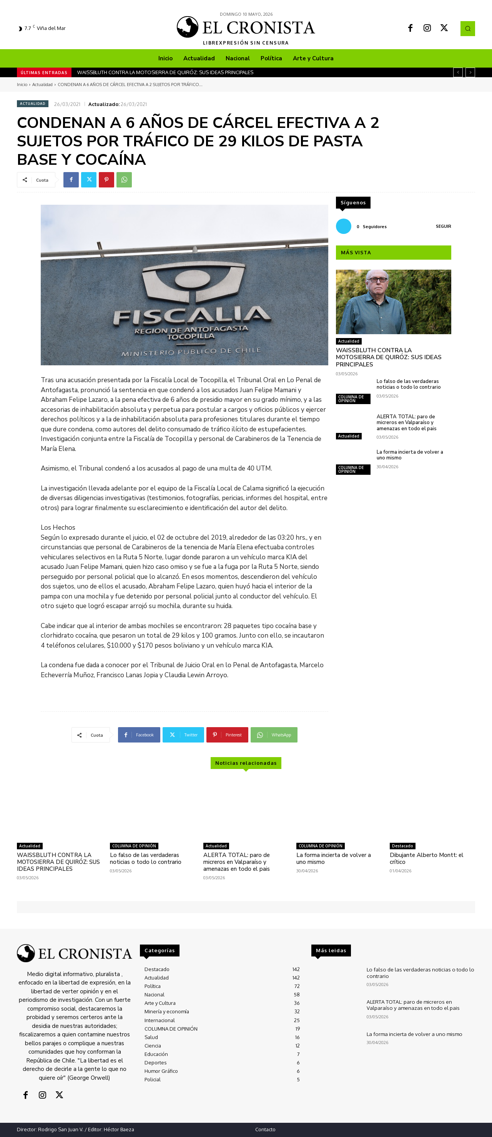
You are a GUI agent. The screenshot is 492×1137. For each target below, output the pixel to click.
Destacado (402, 846)
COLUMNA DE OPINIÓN (351, 391)
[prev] (458, 72)
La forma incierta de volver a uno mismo (410, 447)
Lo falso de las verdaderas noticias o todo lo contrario (409, 376)
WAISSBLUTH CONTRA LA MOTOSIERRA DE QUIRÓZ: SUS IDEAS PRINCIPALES (165, 72)
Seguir (443, 226)
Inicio (22, 84)
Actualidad (42, 84)
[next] (470, 72)
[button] (467, 28)
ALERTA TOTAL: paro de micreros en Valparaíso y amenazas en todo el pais (407, 415)
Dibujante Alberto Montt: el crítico (427, 858)
